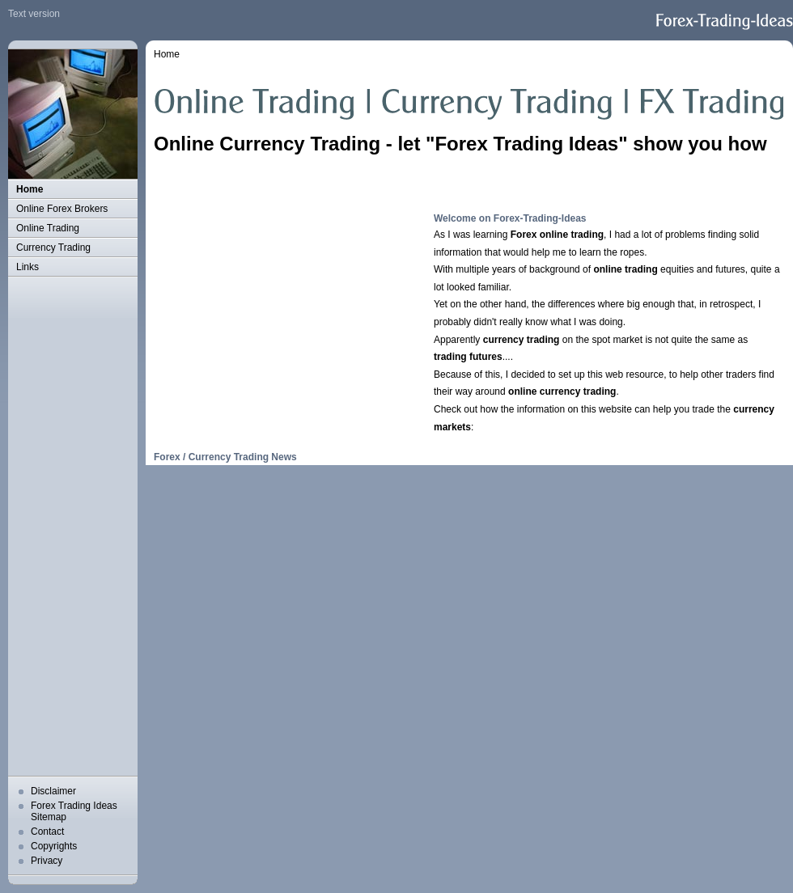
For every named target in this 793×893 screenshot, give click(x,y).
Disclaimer (53, 791)
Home (29, 189)
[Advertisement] (64, 526)
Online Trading (47, 228)
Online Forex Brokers (62, 208)
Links (27, 267)
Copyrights (54, 846)
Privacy (46, 860)
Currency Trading (53, 247)
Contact (47, 831)
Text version (34, 13)
